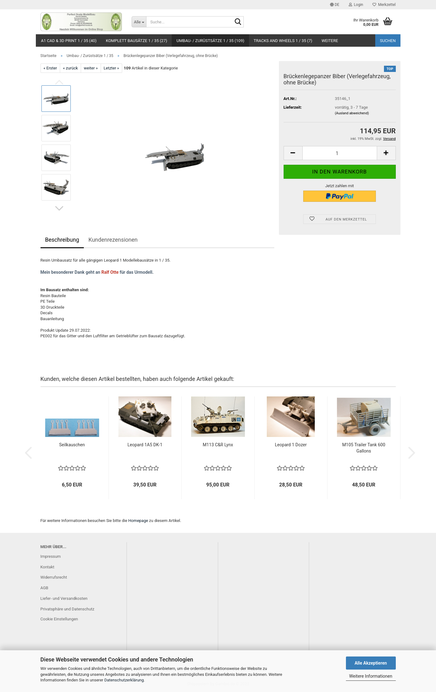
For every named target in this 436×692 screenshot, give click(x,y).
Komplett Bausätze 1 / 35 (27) (136, 40)
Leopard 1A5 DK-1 (144, 444)
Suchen (388, 40)
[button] (334, 4)
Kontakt (48, 567)
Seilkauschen (72, 444)
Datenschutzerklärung (124, 680)
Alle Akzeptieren (371, 663)
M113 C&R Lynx (218, 444)
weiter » (91, 68)
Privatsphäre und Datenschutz (67, 609)
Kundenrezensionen (113, 239)
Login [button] (356, 4)
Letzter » (111, 68)
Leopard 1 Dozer (291, 444)
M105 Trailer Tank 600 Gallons (363, 447)
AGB (44, 587)
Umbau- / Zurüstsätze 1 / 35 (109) (210, 40)
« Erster (50, 68)
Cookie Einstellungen (59, 619)
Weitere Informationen (370, 676)
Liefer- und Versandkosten (64, 598)
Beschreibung (62, 239)
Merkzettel (383, 4)
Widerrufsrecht (54, 577)
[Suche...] (139, 21)
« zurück (70, 68)
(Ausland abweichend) (352, 113)
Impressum (51, 556)
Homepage (138, 520)
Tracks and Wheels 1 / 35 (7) (283, 40)
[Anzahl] (339, 153)
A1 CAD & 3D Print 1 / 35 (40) (69, 40)
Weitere (330, 40)
